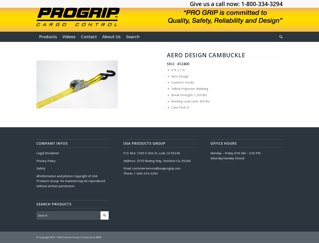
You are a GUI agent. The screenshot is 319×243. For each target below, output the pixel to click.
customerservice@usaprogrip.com (156, 168)
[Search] (280, 37)
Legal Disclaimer (47, 153)
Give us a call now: (215, 4)
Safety (40, 168)
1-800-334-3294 (262, 4)
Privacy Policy (46, 161)
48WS (99, 237)
